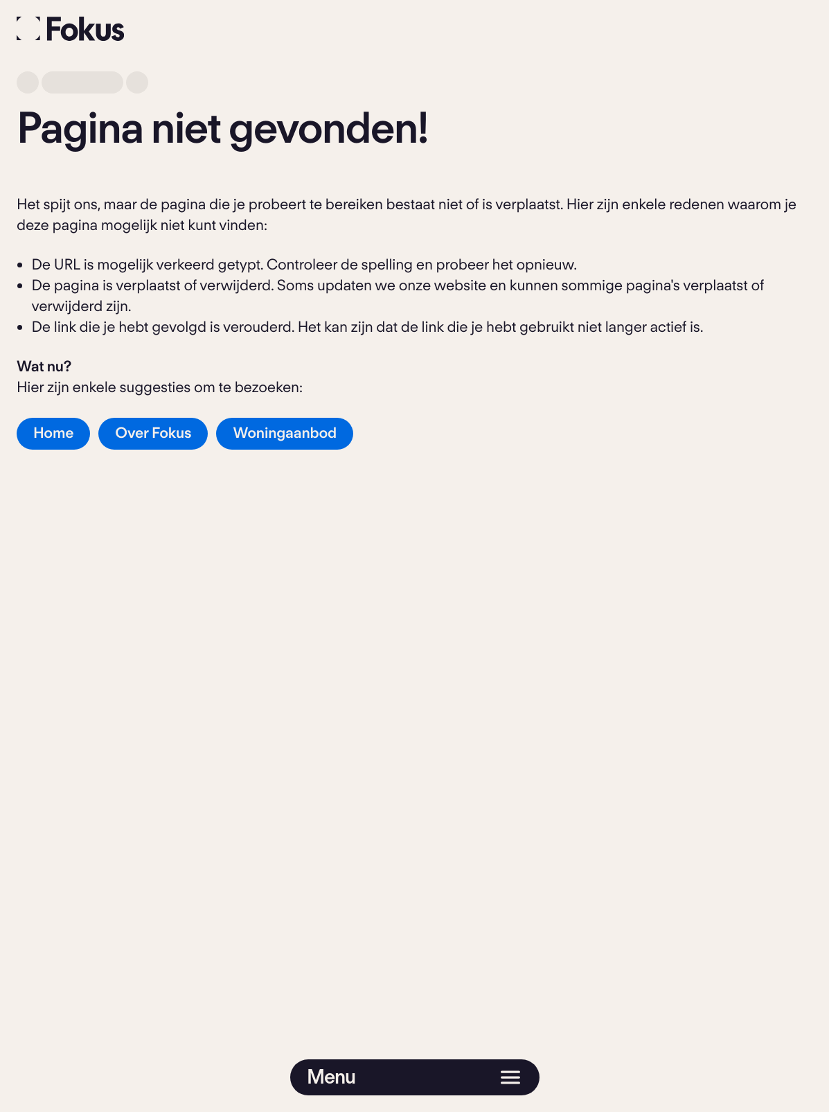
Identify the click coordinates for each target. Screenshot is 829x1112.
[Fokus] (71, 29)
